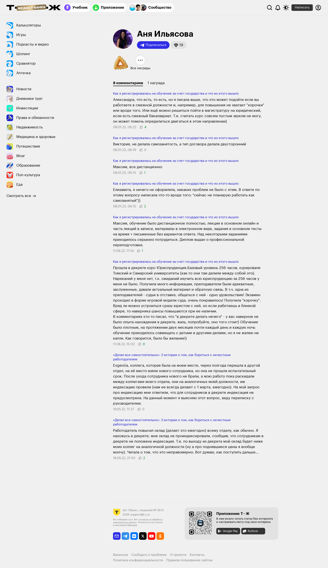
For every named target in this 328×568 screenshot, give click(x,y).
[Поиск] (269, 7)
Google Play (227, 531)
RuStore (250, 531)
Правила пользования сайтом (189, 560)
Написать (302, 7)
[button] (178, 45)
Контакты (197, 555)
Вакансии (120, 555)
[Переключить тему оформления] (286, 7)
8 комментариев (128, 83)
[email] (117, 536)
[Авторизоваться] (318, 7)
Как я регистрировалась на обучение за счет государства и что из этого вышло (176, 93)
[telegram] (125, 536)
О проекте (178, 555)
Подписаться (153, 45)
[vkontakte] (134, 536)
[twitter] (143, 536)
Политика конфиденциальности (138, 560)
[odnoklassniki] (160, 536)
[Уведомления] (278, 7)
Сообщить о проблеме (149, 555)
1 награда (156, 83)
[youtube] (151, 536)
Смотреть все (21, 196)
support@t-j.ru (140, 514)
